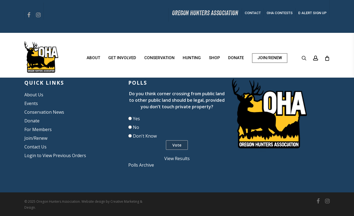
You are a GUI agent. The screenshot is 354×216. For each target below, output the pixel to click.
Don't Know (145, 136)
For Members (38, 129)
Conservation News (44, 112)
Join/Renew (35, 138)
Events (31, 103)
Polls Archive (141, 165)
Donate (32, 121)
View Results (177, 158)
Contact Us (35, 147)
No (136, 127)
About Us (33, 95)
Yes (136, 119)
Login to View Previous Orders (55, 155)
